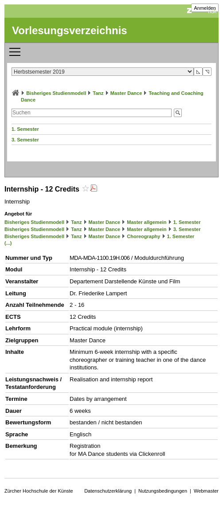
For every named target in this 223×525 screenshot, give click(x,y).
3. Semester (25, 139)
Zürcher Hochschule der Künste (38, 491)
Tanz (98, 93)
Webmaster (206, 491)
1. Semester (25, 129)
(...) (8, 243)
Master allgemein (146, 222)
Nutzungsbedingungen (162, 491)
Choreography (143, 236)
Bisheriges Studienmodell (56, 93)
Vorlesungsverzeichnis (69, 30)
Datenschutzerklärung (108, 491)
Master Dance (126, 93)
